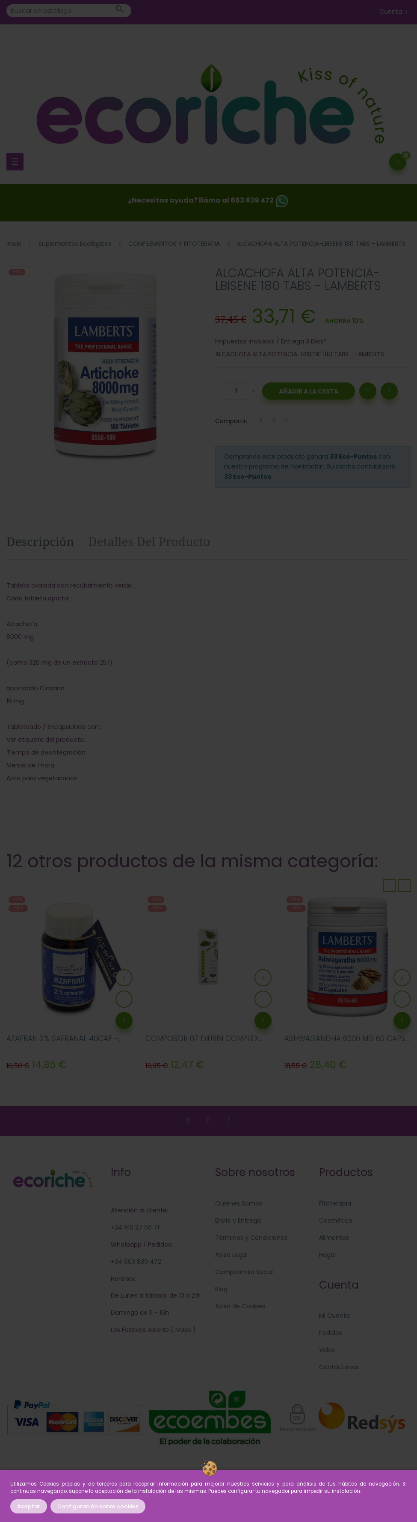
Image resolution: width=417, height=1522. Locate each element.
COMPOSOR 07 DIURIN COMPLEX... (204, 1038)
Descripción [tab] (40, 541)
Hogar (328, 1254)
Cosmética (335, 1220)
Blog (221, 1289)
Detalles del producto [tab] (149, 541)
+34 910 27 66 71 (135, 1227)
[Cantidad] (236, 391)
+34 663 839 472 (136, 1261)
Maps (182, 1329)
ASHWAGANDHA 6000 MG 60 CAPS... (346, 1038)
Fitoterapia (335, 1203)
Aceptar (28, 1506)
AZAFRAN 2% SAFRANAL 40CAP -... (64, 1038)
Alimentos (334, 1237)
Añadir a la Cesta (308, 391)
